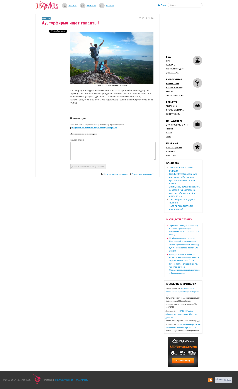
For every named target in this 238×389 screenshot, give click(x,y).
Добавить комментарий (88, 166)
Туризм (169, 129)
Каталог (110, 5)
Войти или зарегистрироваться (115, 174)
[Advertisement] (186, 33)
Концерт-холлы (173, 114)
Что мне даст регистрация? (142, 174)
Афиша (72, 5)
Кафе (168, 61)
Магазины (170, 151)
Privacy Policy (81, 380)
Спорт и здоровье (174, 147)
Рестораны (170, 65)
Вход (163, 5)
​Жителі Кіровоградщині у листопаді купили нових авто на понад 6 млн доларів (184, 248)
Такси (168, 137)
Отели (169, 133)
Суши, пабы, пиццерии (175, 69)
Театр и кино (171, 106)
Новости (91, 5)
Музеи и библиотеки (175, 110)
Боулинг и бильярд (174, 87)
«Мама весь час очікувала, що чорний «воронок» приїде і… (182, 291)
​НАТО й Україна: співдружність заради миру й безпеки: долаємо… (181, 314)
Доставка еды (172, 73)
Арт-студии (171, 155)
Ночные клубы (172, 84)
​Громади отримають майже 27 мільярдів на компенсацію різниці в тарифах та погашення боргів (184, 257)
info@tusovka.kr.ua (64, 380)
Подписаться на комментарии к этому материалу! (94, 128)
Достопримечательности (177, 125)
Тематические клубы (175, 95)
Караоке (169, 91)
